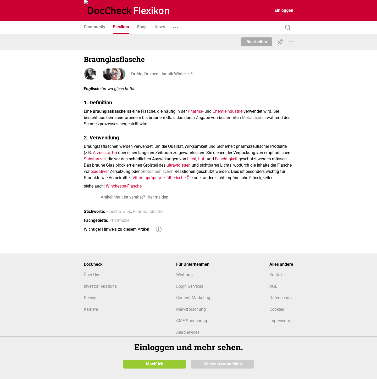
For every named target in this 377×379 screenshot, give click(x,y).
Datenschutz (281, 297)
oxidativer (100, 171)
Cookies (276, 309)
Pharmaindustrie (148, 211)
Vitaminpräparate (148, 177)
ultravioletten (179, 165)
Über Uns (92, 274)
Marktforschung (191, 309)
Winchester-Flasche (124, 186)
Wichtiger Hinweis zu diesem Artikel (116, 229)
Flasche (113, 211)
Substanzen (95, 158)
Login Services (189, 286)
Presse (90, 297)
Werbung (184, 274)
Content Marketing (193, 297)
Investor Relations (100, 286)
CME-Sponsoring (191, 320)
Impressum (279, 320)
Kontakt (276, 274)
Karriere (91, 309)
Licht (191, 158)
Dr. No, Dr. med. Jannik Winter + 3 (161, 73)
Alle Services (187, 332)
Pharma (195, 111)
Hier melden (157, 197)
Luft (202, 158)
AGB (273, 286)
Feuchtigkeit (226, 158)
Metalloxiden (254, 117)
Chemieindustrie (227, 111)
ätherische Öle (180, 177)
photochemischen (157, 171)
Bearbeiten (256, 41)
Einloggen (284, 10)
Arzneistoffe (104, 152)
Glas (127, 211)
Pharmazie (119, 220)
